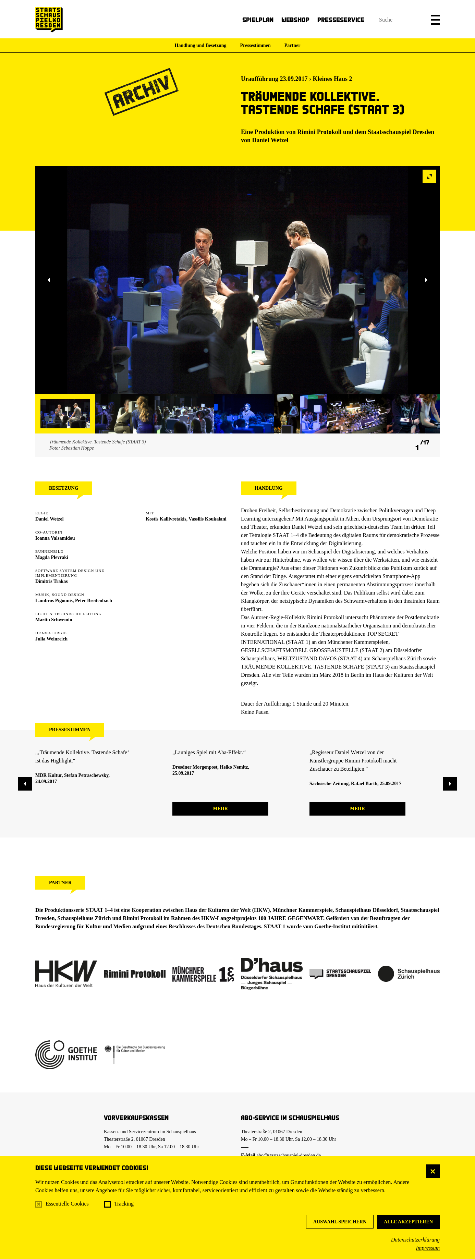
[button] (435, 20)
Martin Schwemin (53, 619)
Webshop (295, 20)
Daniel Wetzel (270, 140)
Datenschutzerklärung (415, 1240)
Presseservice (340, 20)
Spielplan (257, 20)
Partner (292, 45)
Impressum (428, 1248)
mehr (220, 808)
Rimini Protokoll (319, 132)
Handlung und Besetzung (201, 45)
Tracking (124, 1204)
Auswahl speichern (339, 1221)
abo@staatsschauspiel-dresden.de (289, 1155)
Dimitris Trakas (51, 581)
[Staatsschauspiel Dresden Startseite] (49, 20)
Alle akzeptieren (408, 1221)
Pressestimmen (255, 45)
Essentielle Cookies (67, 1204)
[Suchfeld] (394, 20)
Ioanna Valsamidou (55, 538)
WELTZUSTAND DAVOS (307, 658)
